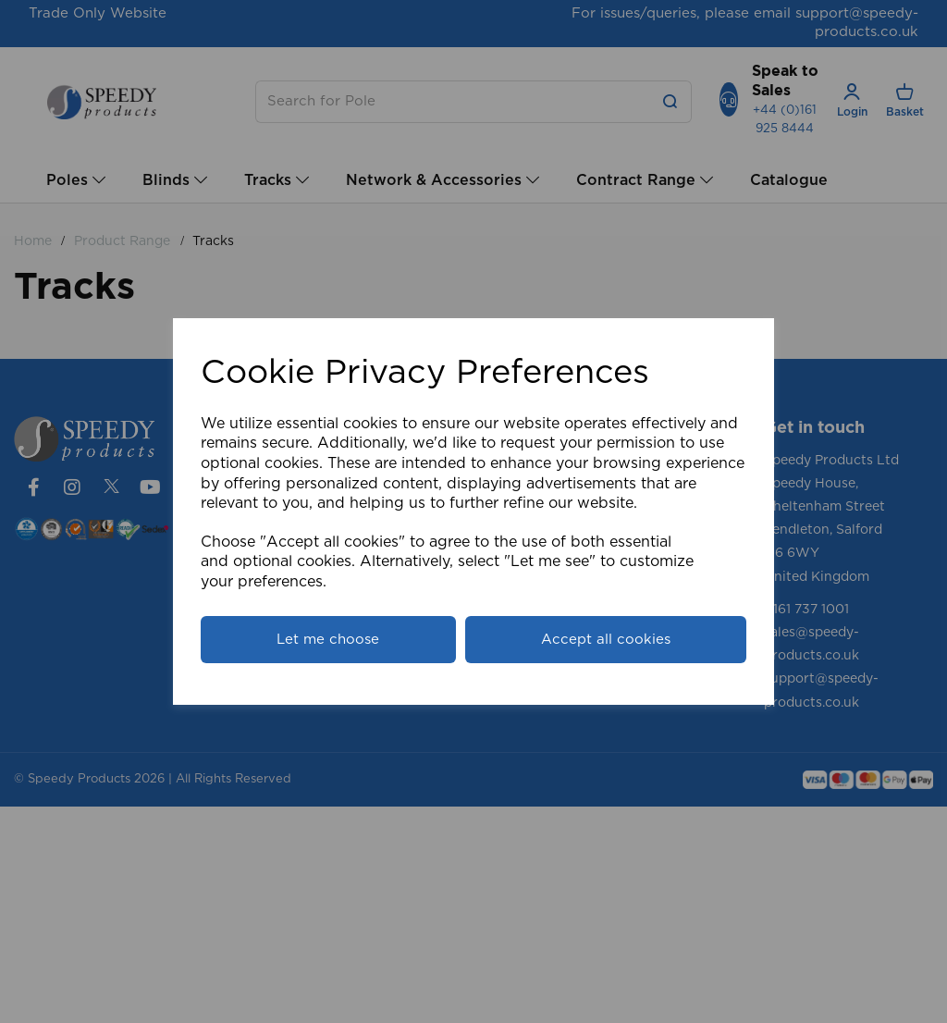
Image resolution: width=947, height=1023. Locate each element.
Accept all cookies (605, 640)
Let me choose (328, 640)
